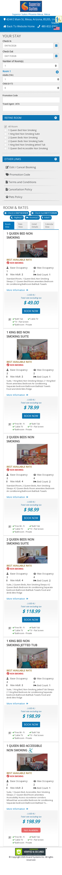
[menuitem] (31, 167)
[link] (31, 851)
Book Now (31, 311)
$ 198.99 (31, 716)
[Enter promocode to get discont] (32, 99)
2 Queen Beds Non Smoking (23, 137)
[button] (31, 6)
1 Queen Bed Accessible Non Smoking (28, 148)
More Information (18, 290)
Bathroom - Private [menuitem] (22, 324)
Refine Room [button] (30, 118)
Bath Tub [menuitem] (18, 319)
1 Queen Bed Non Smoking (22, 130)
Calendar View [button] (49, 225)
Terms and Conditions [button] (21, 182)
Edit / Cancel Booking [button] (21, 167)
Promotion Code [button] (18, 174)
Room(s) (33, 217)
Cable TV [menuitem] (33, 319)
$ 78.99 (31, 407)
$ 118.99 (31, 611)
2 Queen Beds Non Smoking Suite (25, 141)
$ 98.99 (31, 510)
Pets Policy (14, 197)
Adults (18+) (8, 75)
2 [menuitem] (34, 271)
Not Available (31, 830)
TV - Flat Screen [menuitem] (20, 321)
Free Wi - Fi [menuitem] (19, 423)
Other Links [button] (30, 159)
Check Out (8, 51)
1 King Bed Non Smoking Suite (24, 134)
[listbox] (30, 65)
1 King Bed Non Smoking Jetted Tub (26, 144)
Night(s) (17, 217)
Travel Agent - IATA (11, 104)
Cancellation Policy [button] (19, 189)
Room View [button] (7, 225)
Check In (7, 41)
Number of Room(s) (13, 61)
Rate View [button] (20, 225)
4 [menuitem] (34, 478)
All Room (13, 126)
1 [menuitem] (7, 271)
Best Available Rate (19, 259)
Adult (46, 217)
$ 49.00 (31, 303)
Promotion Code (10, 95)
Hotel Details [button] (35, 225)
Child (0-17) (8, 83)
